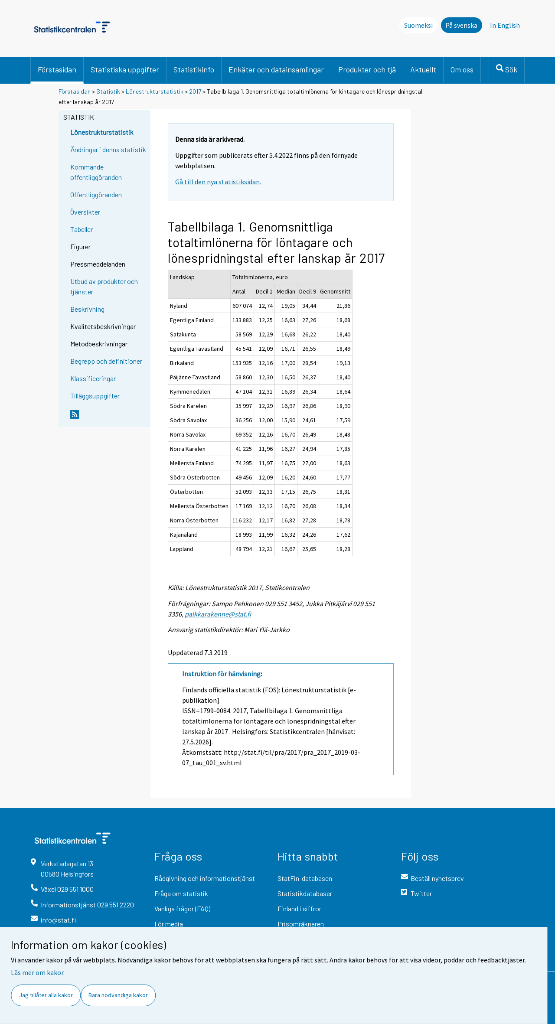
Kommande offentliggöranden (96, 172)
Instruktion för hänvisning (221, 673)
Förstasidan (57, 69)
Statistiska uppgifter (125, 69)
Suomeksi (418, 25)
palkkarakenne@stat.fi (218, 614)
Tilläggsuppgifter (95, 395)
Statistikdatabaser (305, 893)
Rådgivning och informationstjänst (204, 878)
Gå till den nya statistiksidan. (218, 181)
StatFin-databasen (305, 878)
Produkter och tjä (367, 69)
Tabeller (81, 229)
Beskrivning (87, 309)
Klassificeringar (93, 378)
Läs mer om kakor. (38, 972)
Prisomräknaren (301, 924)
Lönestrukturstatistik (155, 91)
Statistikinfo (193, 69)
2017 (195, 91)
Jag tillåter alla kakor (46, 995)
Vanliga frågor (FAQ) (182, 908)
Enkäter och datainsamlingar (276, 69)
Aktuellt (423, 69)
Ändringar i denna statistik (108, 149)
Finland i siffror (299, 908)
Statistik (108, 91)
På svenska (461, 25)
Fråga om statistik (181, 893)
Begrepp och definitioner (106, 361)
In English (505, 25)
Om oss (462, 69)
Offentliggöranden (96, 194)
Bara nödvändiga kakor (118, 995)
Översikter (85, 212)
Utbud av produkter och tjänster (104, 286)
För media (168, 924)
